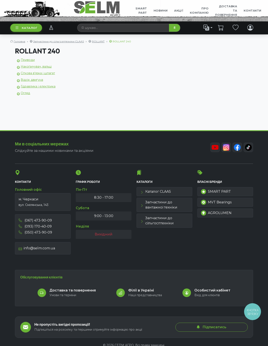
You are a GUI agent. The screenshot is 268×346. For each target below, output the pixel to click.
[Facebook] (237, 147)
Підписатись (211, 327)
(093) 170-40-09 (35, 226)
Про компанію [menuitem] (199, 10)
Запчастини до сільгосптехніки (157, 220)
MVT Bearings (216, 202)
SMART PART (216, 191)
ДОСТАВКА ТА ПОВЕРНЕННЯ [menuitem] (226, 10)
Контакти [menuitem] (252, 10)
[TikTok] (248, 147)
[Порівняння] (51, 28)
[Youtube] (215, 147)
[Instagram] (226, 147)
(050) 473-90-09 (35, 232)
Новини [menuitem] (161, 10)
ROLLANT (98, 41)
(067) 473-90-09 (35, 220)
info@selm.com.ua (37, 248)
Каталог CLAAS (155, 191)
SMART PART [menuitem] (141, 10)
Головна (19, 41)
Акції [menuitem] (179, 10)
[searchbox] (123, 28)
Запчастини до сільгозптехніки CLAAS (58, 41)
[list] (208, 28)
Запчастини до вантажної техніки (158, 204)
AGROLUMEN (216, 213)
